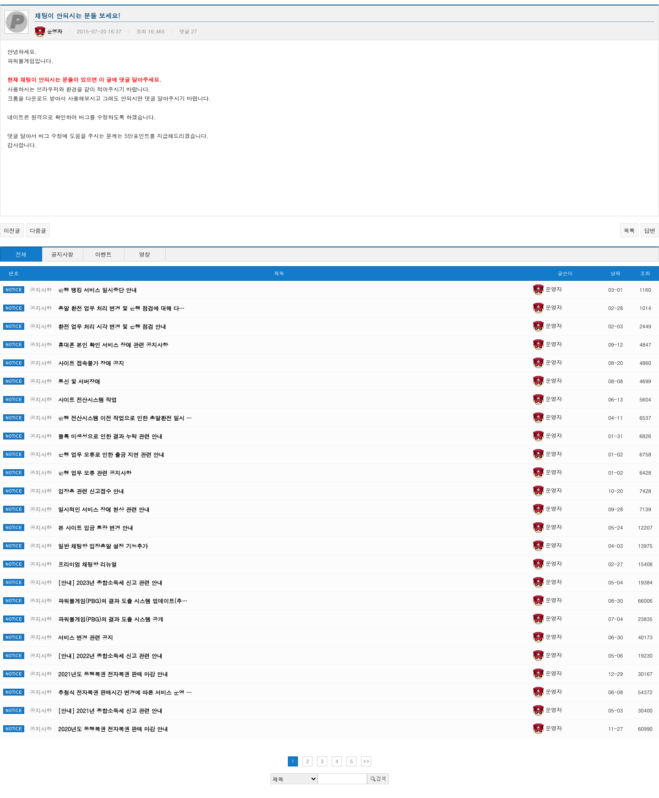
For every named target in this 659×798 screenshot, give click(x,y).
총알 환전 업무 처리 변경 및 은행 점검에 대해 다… (121, 308)
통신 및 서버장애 (79, 381)
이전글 (12, 230)
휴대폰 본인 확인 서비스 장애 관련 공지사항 (113, 344)
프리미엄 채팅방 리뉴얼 (87, 564)
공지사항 (62, 254)
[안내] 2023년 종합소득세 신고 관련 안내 (110, 582)
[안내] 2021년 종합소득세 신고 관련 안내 (110, 710)
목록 (629, 230)
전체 (21, 254)
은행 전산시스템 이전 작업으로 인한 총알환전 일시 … (125, 418)
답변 (649, 230)
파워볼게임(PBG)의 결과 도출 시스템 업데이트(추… (122, 601)
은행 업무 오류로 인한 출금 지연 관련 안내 (111, 454)
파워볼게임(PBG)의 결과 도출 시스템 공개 (110, 619)
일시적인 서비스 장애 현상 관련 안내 (104, 509)
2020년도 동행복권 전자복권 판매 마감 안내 (113, 729)
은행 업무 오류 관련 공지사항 (94, 473)
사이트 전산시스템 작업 (87, 399)
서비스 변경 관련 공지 (85, 637)
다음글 (38, 230)
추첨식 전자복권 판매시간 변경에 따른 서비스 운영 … (125, 692)
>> (366, 761)
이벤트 (103, 254)
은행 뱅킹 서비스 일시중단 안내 (97, 290)
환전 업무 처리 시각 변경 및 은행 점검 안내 (112, 326)
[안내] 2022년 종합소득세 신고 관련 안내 (110, 655)
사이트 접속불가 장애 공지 (91, 363)
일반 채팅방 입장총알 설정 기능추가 (103, 546)
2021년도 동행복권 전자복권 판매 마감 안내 (113, 674)
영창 (144, 254)
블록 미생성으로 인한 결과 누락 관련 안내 (110, 436)
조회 (645, 273)
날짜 (615, 273)
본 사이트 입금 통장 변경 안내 (95, 527)
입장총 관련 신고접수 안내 (91, 491)
